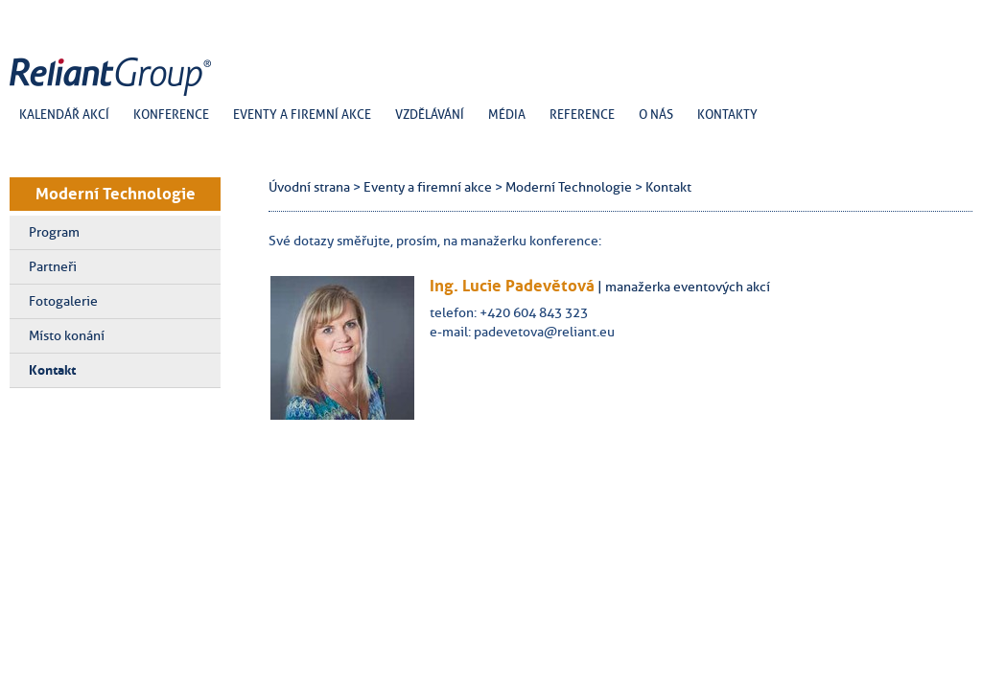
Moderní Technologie (115, 193)
